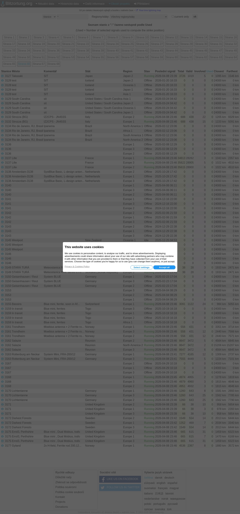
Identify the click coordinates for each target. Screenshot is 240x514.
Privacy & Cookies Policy (77, 266)
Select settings (142, 267)
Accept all (164, 267)
